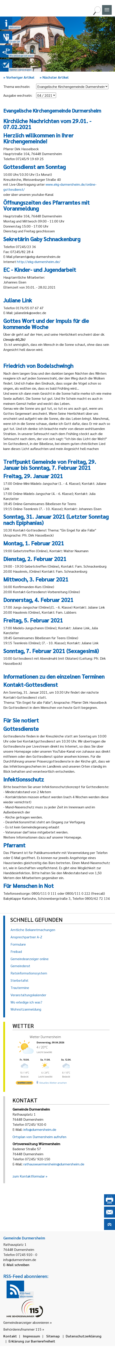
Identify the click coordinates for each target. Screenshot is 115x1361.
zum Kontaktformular (28, 1176)
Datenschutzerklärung (83, 1336)
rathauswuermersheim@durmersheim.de (53, 1164)
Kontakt (10, 1336)
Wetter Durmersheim (45, 1037)
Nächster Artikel (54, 77)
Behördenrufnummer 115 (22, 1329)
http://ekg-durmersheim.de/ (38, 261)
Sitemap (53, 1336)
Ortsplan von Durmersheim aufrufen (39, 1136)
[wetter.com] (24, 1083)
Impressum (31, 1336)
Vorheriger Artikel (18, 77)
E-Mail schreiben (16, 1264)
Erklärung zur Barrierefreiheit (32, 1341)
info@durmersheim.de (39, 1129)
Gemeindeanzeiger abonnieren (26, 1322)
